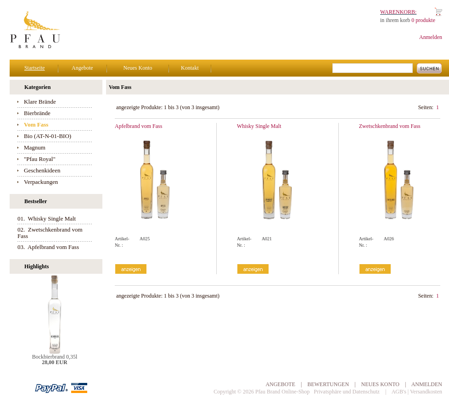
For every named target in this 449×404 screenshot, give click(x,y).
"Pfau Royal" (40, 158)
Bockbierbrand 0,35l (55, 357)
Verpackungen (41, 181)
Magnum (34, 147)
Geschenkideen (42, 170)
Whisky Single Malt (259, 126)
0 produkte (423, 20)
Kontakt (190, 68)
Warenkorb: (398, 12)
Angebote (82, 68)
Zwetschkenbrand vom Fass (390, 126)
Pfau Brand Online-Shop (282, 391)
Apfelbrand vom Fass (138, 126)
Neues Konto (137, 68)
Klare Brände (40, 101)
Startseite (34, 68)
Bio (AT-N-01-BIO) (47, 136)
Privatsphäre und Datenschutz (347, 391)
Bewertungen (328, 384)
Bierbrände (37, 113)
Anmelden (430, 37)
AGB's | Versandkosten (417, 391)
